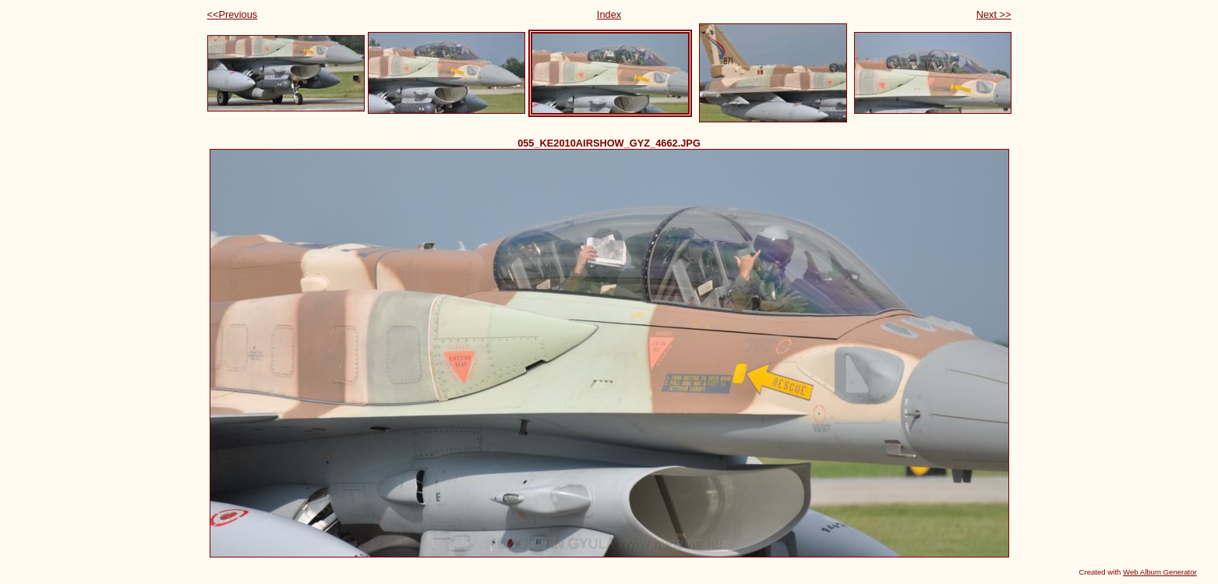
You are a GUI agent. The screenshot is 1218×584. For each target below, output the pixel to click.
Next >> (993, 14)
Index (609, 14)
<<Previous (232, 14)
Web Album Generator (1160, 572)
